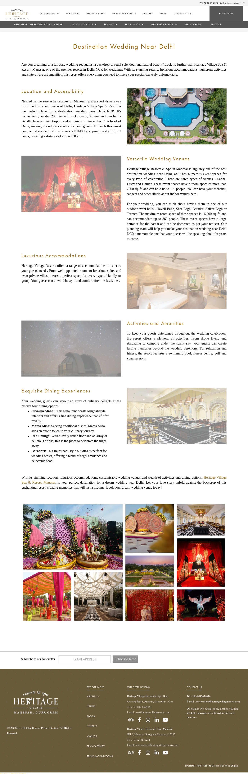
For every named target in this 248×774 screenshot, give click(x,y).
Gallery (148, 13)
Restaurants (132, 24)
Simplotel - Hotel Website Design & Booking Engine (211, 765)
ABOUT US (93, 696)
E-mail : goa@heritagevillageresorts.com (148, 712)
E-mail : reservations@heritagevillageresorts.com (213, 701)
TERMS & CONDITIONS (100, 756)
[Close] (244, 2)
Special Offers (96, 13)
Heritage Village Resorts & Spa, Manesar (38, 24)
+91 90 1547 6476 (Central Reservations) (219, 3)
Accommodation (82, 24)
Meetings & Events (124, 13)
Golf (163, 13)
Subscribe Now (125, 659)
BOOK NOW (226, 13)
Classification (183, 13)
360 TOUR (216, 24)
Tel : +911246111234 (138, 739)
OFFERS (91, 706)
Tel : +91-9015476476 (198, 696)
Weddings (72, 13)
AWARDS (92, 736)
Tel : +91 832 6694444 (139, 707)
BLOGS (91, 716)
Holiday (109, 24)
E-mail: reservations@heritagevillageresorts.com (152, 745)
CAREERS (92, 726)
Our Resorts (49, 13)
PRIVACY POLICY (96, 746)
